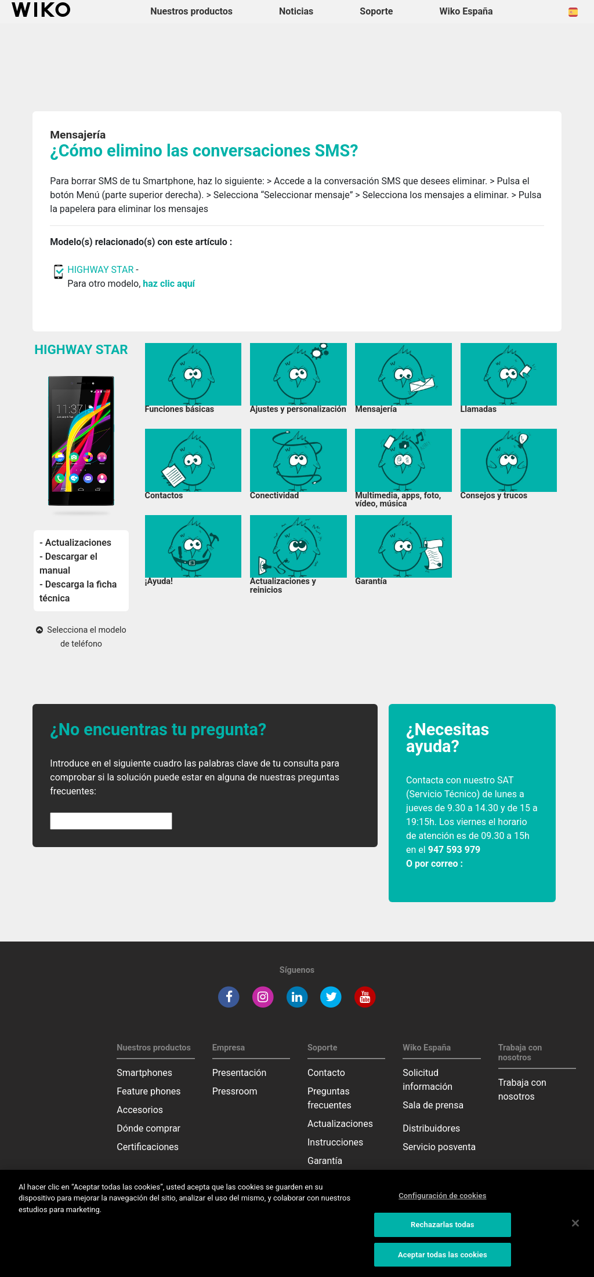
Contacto (326, 1072)
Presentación (239, 1072)
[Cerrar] (575, 1227)
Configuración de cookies (442, 1200)
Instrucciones (335, 1142)
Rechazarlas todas (443, 1229)
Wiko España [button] (466, 11)
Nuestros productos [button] (191, 11)
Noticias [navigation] (296, 11)
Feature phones (148, 1091)
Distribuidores (431, 1128)
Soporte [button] (376, 11)
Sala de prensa (433, 1105)
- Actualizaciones (75, 542)
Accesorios (140, 1109)
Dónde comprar (148, 1128)
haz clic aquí (169, 283)
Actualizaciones (340, 1123)
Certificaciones (148, 1146)
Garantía (324, 1160)
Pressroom (235, 1091)
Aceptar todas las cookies (442, 1259)
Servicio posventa (439, 1146)
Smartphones (144, 1072)
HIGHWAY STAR (101, 269)
